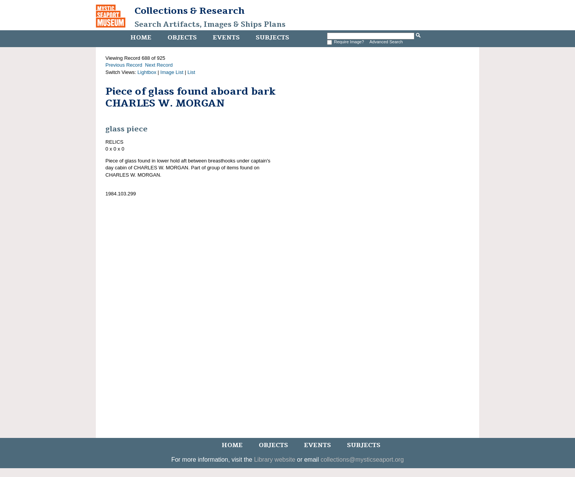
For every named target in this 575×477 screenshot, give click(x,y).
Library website (275, 459)
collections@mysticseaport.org (362, 459)
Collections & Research (190, 11)
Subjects (272, 37)
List (191, 72)
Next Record (158, 65)
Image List (171, 72)
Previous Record (123, 65)
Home (140, 37)
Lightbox (147, 72)
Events (226, 37)
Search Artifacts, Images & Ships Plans (210, 25)
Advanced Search (386, 41)
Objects (182, 37)
